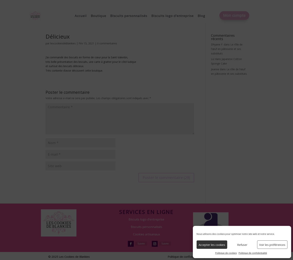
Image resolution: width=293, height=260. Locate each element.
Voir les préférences (272, 245)
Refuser (242, 245)
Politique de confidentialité (253, 253)
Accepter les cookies (212, 245)
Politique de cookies (226, 253)
